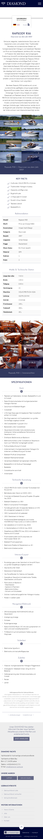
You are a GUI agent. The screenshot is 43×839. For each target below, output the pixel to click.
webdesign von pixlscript (30, 836)
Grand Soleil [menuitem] (26, 778)
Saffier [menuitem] (9, 778)
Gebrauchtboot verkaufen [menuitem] (12, 794)
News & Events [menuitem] (8, 809)
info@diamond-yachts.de (14, 767)
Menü (39, 3)
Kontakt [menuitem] (5, 821)
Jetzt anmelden (21, 739)
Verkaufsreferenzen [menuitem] (9, 798)
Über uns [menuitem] (6, 817)
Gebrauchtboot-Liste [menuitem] (10, 790)
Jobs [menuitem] (4, 813)
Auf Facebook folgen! (12, 832)
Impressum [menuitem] (35, 832)
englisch (18, 25)
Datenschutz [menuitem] (25, 832)
